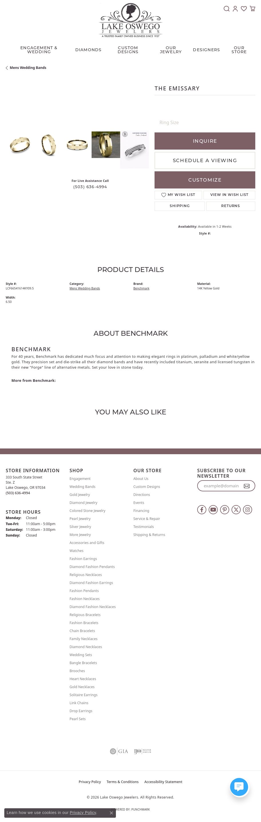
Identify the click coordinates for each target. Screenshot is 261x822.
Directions (141, 494)
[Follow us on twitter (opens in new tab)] (236, 509)
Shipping (179, 206)
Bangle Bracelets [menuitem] (83, 662)
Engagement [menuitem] (80, 478)
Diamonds (88, 49)
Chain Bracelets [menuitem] (82, 630)
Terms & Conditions (123, 781)
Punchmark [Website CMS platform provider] (140, 809)
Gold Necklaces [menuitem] (82, 686)
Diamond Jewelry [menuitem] (83, 502)
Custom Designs (146, 486)
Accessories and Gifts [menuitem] (87, 542)
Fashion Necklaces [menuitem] (85, 598)
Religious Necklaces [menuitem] (86, 574)
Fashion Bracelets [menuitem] (84, 622)
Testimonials (143, 526)
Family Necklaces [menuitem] (84, 638)
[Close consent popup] (111, 813)
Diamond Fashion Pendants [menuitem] (92, 566)
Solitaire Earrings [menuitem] (84, 694)
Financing (141, 510)
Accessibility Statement (163, 781)
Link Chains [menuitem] (79, 702)
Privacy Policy (90, 781)
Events (138, 502)
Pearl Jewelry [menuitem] (80, 518)
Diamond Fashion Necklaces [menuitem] (93, 606)
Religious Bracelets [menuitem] (85, 614)
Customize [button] (205, 180)
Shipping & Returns (149, 534)
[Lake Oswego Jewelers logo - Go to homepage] (130, 20)
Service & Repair (146, 518)
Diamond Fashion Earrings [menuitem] (91, 582)
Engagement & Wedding (39, 49)
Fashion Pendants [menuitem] (84, 590)
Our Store (239, 49)
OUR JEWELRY (171, 49)
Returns (230, 206)
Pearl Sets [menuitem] (78, 718)
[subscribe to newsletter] (247, 486)
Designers (206, 49)
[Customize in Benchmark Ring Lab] (134, 149)
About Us (141, 478)
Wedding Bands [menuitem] (82, 486)
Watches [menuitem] (77, 550)
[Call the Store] (18, 493)
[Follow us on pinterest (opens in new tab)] (224, 509)
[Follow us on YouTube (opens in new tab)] (213, 509)
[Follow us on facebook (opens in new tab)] (201, 509)
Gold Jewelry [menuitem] (80, 494)
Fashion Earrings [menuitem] (83, 558)
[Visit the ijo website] (142, 751)
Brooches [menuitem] (77, 670)
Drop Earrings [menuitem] (81, 710)
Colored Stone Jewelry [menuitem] (87, 510)
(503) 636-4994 (90, 186)
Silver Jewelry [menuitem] (80, 526)
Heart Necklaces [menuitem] (83, 678)
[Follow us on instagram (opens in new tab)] (247, 509)
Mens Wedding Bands (28, 67)
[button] (227, 8)
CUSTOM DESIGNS (128, 49)
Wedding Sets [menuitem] (81, 654)
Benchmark (141, 288)
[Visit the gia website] (119, 751)
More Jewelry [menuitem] (80, 534)
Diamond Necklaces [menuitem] (86, 646)
